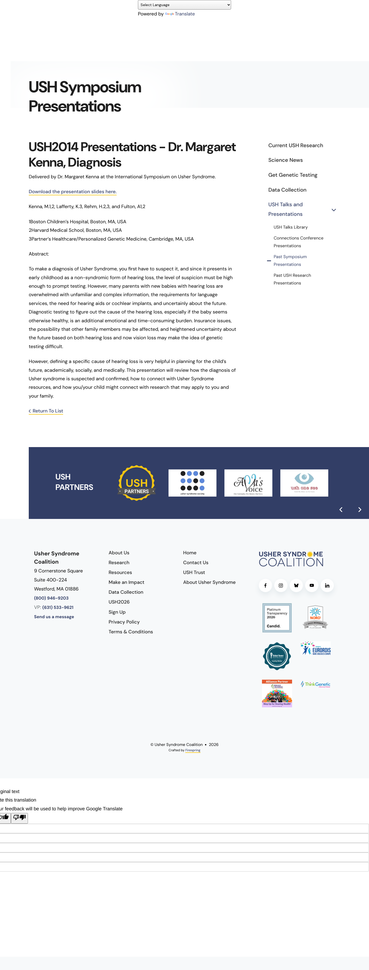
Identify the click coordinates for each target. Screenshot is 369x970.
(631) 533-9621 (57, 607)
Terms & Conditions (131, 632)
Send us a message (54, 617)
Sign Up (117, 612)
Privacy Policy (124, 622)
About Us (119, 553)
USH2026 (119, 602)
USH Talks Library (291, 227)
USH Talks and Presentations (304, 209)
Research (119, 562)
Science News (285, 160)
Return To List (48, 411)
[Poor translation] (19, 818)
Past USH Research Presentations (292, 279)
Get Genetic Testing (292, 175)
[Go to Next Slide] (359, 509)
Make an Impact (126, 582)
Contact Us (195, 562)
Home (189, 553)
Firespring (192, 750)
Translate (180, 14)
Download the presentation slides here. (73, 191)
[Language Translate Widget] (184, 5)
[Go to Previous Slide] (341, 509)
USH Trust (194, 572)
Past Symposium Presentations (290, 260)
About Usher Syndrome (209, 582)
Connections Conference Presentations (298, 242)
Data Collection (287, 190)
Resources (120, 572)
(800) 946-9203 (51, 598)
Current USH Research (295, 145)
